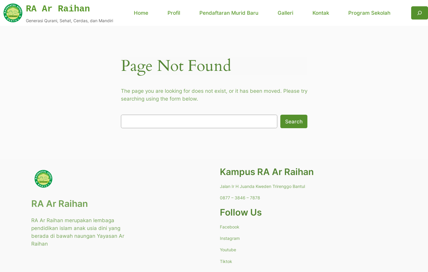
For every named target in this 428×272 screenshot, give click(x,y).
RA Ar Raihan (59, 203)
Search (294, 122)
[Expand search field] (419, 12)
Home (141, 13)
